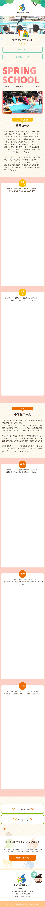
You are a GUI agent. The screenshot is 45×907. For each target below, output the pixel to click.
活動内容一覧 (22, 857)
